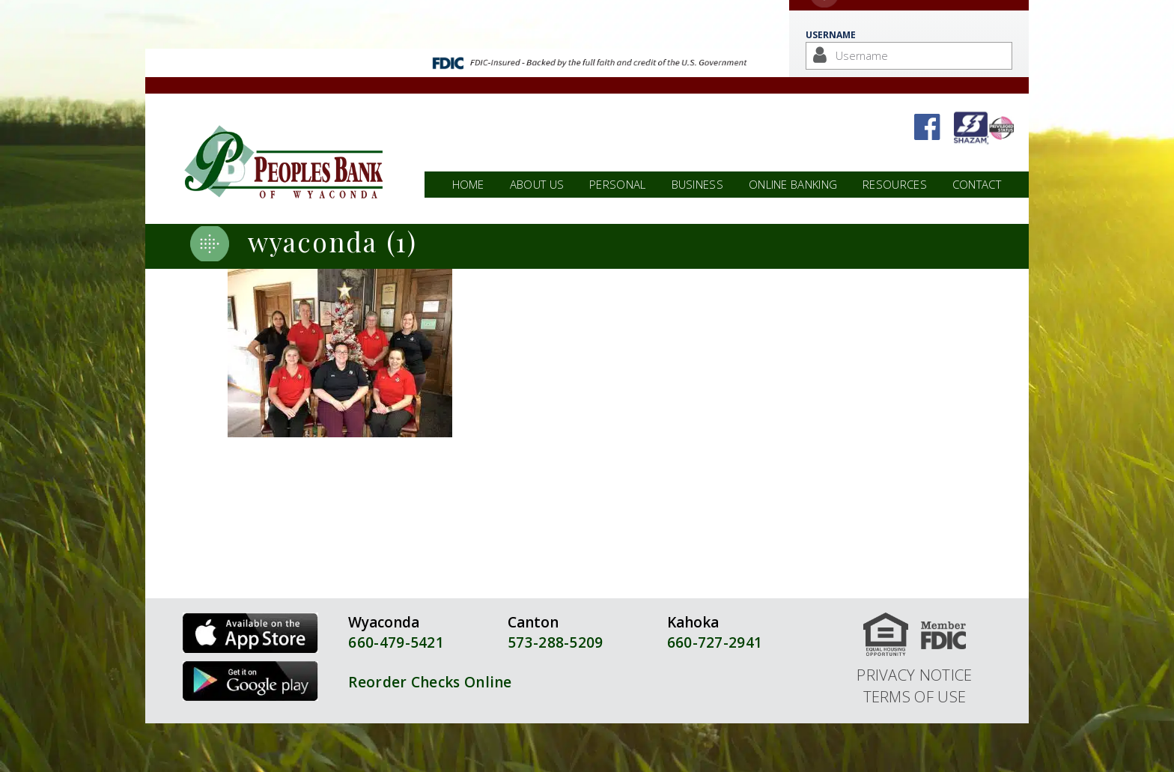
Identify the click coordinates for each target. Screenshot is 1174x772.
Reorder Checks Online (429, 682)
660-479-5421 (396, 642)
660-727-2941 (715, 642)
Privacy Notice (914, 674)
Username (831, 34)
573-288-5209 (555, 642)
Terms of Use (915, 696)
